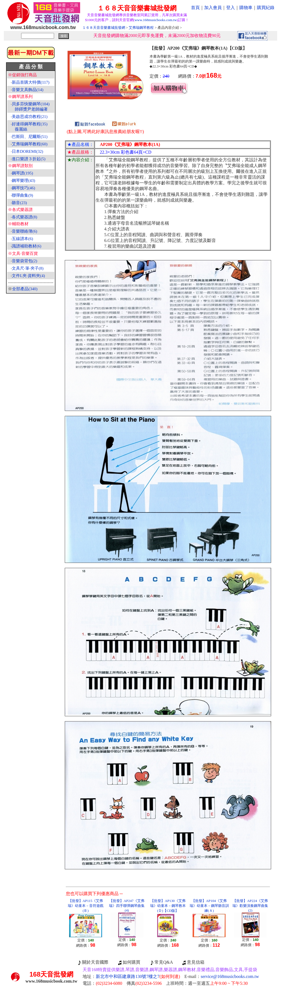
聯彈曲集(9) (22, 195)
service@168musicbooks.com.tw (230, 976)
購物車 (245, 7)
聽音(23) (19, 203)
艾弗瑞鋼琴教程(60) (29, 144)
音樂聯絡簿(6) (24, 231)
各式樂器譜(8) (24, 217)
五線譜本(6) (22, 238)
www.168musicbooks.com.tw (155, 20)
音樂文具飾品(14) (27, 90)
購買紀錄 (265, 7)
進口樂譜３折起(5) (29, 159)
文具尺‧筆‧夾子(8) (28, 268)
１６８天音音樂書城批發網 (103, 28)
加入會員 (213, 7)
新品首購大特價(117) (30, 82)
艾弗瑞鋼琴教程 (141, 28)
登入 (230, 7)
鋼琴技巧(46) (23, 188)
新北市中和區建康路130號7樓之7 (138, 976)
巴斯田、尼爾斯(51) (29, 136)
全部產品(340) (25, 289)
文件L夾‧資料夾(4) (28, 275)
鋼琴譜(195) (22, 173)
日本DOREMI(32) (27, 151)
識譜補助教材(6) (26, 246)
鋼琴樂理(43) (23, 180)
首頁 (195, 7)
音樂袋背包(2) (24, 261)
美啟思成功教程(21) (29, 116)
